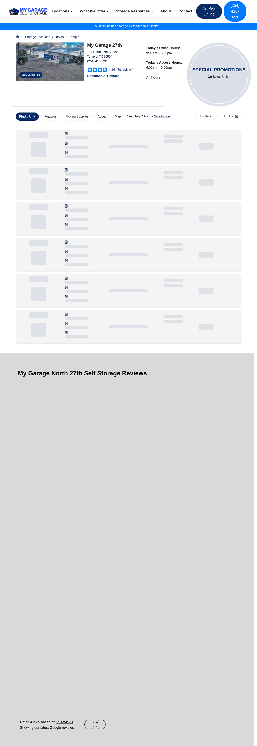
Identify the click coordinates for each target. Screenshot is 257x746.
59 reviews (64, 722)
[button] (21, 61)
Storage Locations (37, 37)
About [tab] (102, 116)
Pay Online (210, 11)
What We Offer (96, 11)
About (169, 11)
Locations (64, 11)
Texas (60, 37)
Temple (74, 37)
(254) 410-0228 (233, 11)
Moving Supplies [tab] (77, 116)
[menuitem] (65, 11)
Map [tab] (118, 116)
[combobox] (230, 116)
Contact (188, 11)
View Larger (31, 74)
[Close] (252, 26)
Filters (207, 116)
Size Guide (162, 116)
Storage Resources (136, 11)
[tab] (27, 116)
